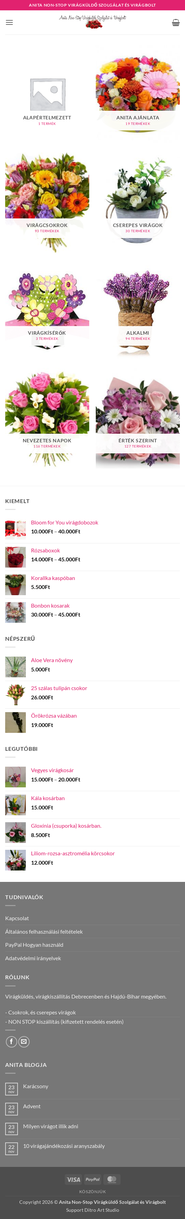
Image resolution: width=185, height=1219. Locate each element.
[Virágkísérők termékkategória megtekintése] (47, 310)
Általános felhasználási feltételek (44, 931)
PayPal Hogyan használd (34, 944)
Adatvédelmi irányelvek (33, 958)
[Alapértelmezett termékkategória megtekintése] (47, 95)
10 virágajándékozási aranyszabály (64, 1145)
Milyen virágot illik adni (50, 1126)
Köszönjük (92, 1191)
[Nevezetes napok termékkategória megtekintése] (47, 418)
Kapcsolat (17, 918)
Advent (32, 1106)
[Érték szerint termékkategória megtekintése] (138, 418)
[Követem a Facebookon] (11, 1042)
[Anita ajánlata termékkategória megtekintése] (138, 95)
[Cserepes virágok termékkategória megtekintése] (138, 203)
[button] (9, 22)
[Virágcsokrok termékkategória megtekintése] (47, 203)
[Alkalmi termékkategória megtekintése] (138, 310)
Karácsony (35, 1086)
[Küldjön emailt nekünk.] (24, 1042)
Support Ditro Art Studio (92, 1210)
